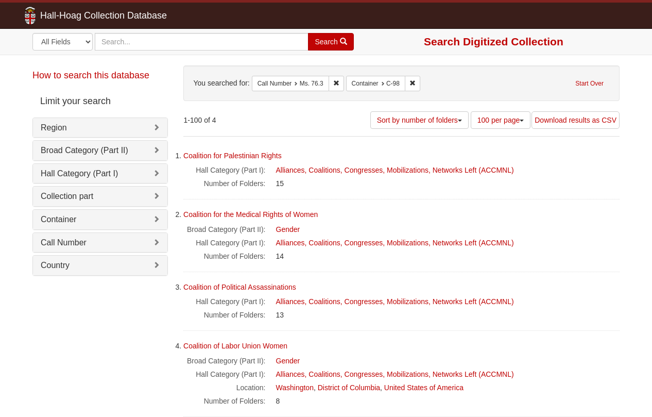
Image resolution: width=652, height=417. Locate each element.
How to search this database (90, 75)
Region (54, 127)
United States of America (424, 387)
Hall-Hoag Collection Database (71, 15)
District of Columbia (349, 387)
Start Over (589, 83)
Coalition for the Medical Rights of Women (250, 214)
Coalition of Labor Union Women (235, 346)
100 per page (500, 120)
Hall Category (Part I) (79, 173)
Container (58, 219)
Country (55, 265)
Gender (288, 229)
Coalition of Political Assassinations (239, 287)
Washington (295, 387)
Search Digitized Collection (493, 41)
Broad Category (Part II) (84, 150)
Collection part (67, 196)
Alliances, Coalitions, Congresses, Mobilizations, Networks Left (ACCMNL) (395, 170)
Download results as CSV (575, 120)
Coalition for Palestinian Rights (232, 156)
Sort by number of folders (419, 120)
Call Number (64, 242)
